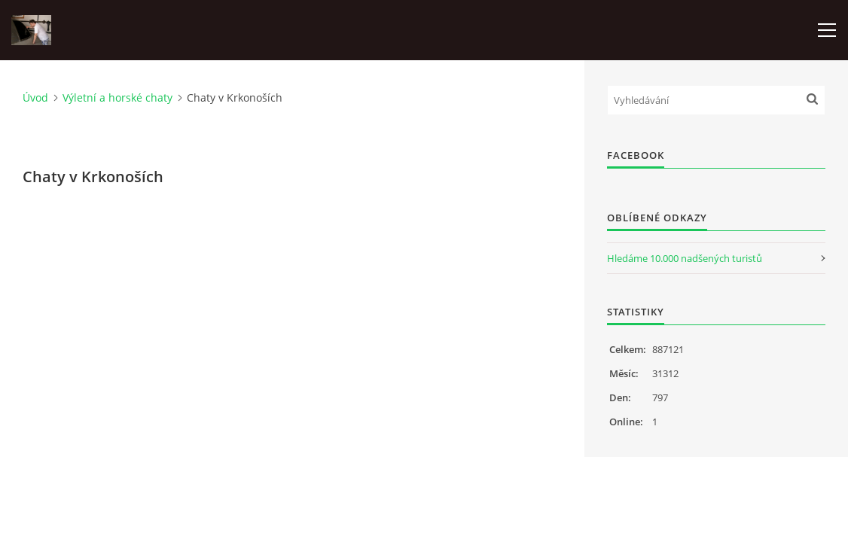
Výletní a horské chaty (117, 97)
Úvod (35, 97)
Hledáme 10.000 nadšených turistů (684, 258)
